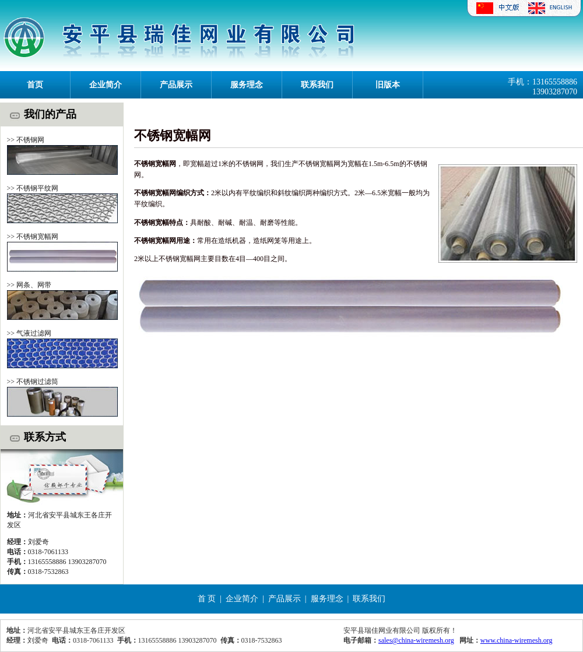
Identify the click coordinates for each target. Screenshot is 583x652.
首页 (35, 84)
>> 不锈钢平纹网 (33, 188)
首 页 (207, 598)
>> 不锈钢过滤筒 (33, 382)
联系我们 (317, 84)
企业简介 (105, 84)
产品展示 (176, 84)
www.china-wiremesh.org (516, 640)
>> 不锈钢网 (26, 140)
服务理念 (246, 84)
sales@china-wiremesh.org (416, 640)
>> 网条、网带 (29, 285)
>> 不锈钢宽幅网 (33, 236)
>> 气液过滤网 (29, 333)
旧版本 (387, 84)
